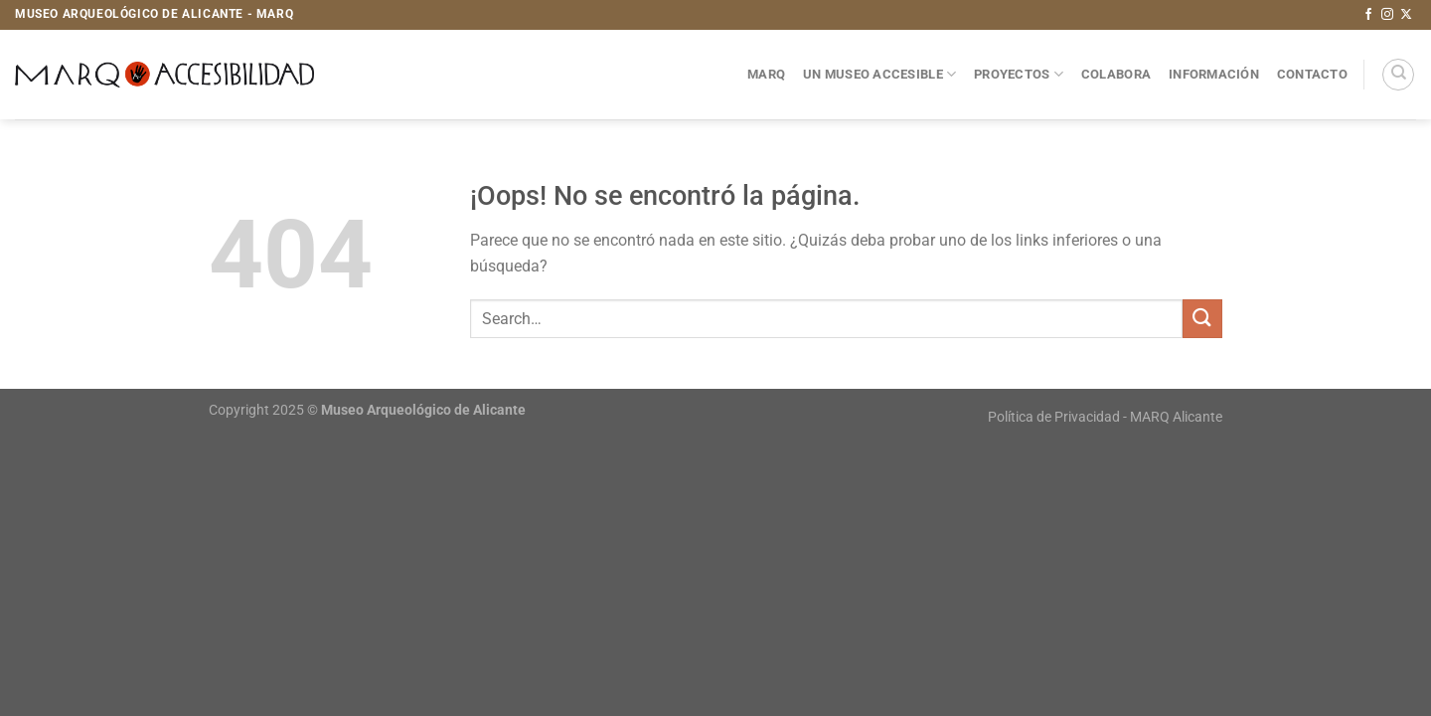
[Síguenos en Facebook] (1368, 15)
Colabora (1116, 74)
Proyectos (1018, 74)
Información (1214, 74)
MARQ (766, 74)
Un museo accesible (879, 74)
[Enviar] (1202, 318)
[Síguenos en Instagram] (1387, 15)
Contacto (1312, 74)
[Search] (1398, 74)
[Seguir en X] (1406, 15)
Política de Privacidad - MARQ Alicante (1105, 417)
